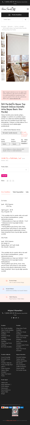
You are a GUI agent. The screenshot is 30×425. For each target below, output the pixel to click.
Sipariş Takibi (4, 392)
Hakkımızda (4, 382)
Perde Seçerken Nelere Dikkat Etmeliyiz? (5, 370)
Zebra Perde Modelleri (7, 330)
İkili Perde (10, 26)
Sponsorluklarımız (6, 390)
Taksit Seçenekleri (18, 192)
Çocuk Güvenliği (5, 357)
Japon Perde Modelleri (22, 336)
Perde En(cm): (3, 140)
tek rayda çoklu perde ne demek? (24, 134)
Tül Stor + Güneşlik (19, 26)
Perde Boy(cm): (13, 140)
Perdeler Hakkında (6, 363)
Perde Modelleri (15, 15)
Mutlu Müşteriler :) (6, 384)
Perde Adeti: (4, 167)
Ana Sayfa (3, 26)
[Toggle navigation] (28, 9)
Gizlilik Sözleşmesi (21, 366)
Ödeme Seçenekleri (21, 361)
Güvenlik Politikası (21, 357)
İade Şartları (19, 363)
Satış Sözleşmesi (20, 365)
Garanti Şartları (20, 368)
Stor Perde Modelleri (7, 328)
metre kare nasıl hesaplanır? (24, 141)
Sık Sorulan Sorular (21, 370)
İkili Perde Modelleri (6, 347)
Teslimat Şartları (20, 359)
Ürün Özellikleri (5, 192)
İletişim (3, 394)
